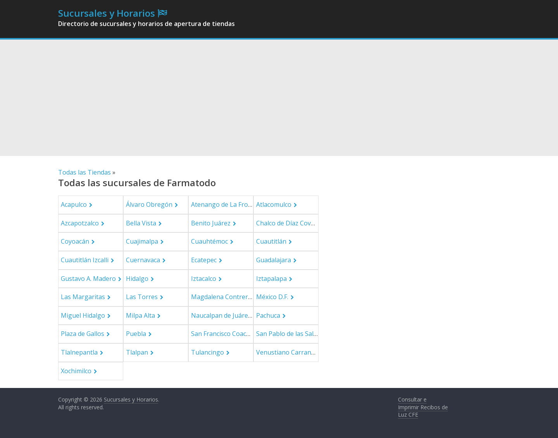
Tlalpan (137, 352)
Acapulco (74, 204)
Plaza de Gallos (82, 333)
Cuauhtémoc (209, 241)
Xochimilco (76, 371)
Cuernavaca (143, 260)
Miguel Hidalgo (83, 315)
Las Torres (142, 297)
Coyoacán (75, 241)
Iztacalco (203, 278)
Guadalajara (273, 260)
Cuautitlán (271, 241)
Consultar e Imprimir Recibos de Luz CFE (423, 407)
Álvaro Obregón (149, 204)
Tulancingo (207, 352)
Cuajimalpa (142, 241)
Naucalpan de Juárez (221, 315)
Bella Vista (141, 223)
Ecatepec (204, 260)
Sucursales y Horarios (106, 13)
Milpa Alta (140, 315)
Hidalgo (137, 278)
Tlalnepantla (79, 352)
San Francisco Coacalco (224, 333)
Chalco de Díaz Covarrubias (296, 223)
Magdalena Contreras (223, 297)
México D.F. (272, 297)
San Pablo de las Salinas (291, 333)
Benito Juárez (211, 223)
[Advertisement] (279, 97)
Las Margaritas (83, 297)
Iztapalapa (271, 278)
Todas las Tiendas (84, 172)
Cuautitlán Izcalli (84, 260)
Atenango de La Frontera (227, 204)
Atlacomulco (273, 204)
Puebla (136, 333)
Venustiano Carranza (287, 352)
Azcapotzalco (80, 223)
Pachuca (268, 315)
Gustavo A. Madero (88, 278)
